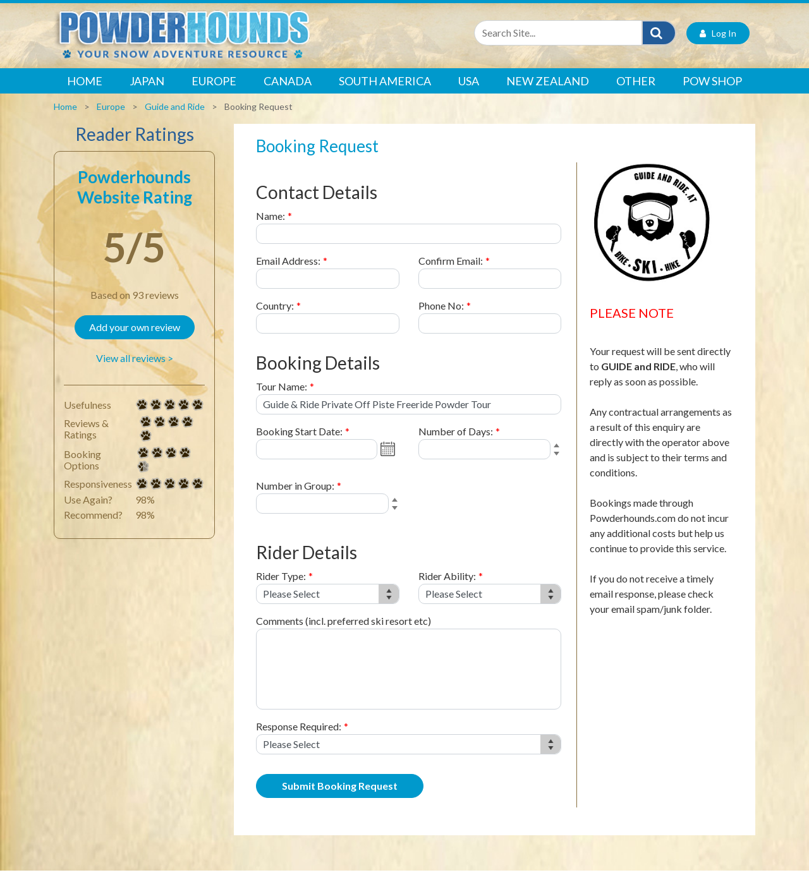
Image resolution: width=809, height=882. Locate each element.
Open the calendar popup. (389, 460)
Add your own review (134, 338)
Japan (147, 92)
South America (385, 92)
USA (468, 92)
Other (635, 92)
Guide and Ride (175, 117)
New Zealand (547, 92)
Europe (214, 92)
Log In (718, 44)
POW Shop (712, 92)
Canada (288, 92)
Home (84, 92)
